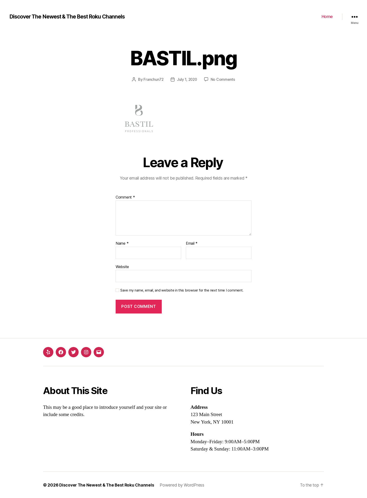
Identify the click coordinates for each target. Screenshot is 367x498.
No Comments (223, 79)
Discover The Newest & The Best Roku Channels (70, 16)
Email (192, 243)
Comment (125, 197)
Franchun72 (153, 79)
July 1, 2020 (187, 79)
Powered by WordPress (184, 484)
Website (122, 266)
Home (327, 16)
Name (122, 243)
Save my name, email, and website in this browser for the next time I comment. (181, 290)
